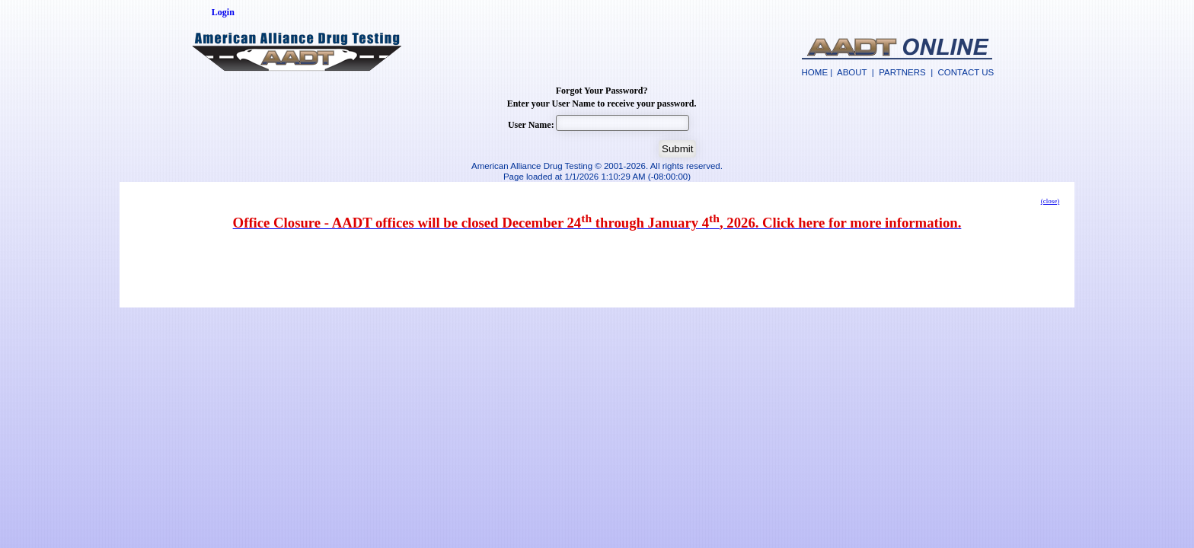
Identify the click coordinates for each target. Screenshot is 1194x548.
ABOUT (852, 72)
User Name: (531, 124)
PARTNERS (902, 72)
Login (223, 12)
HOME (815, 72)
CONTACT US (966, 72)
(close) (1050, 201)
